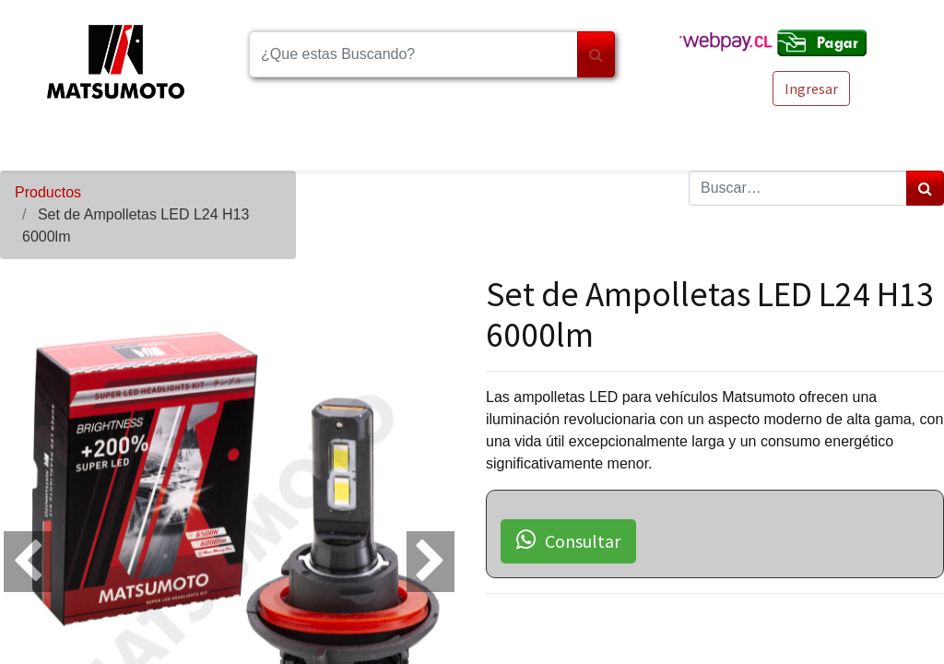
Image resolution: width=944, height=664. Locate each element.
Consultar (568, 540)
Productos (48, 192)
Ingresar (811, 88)
